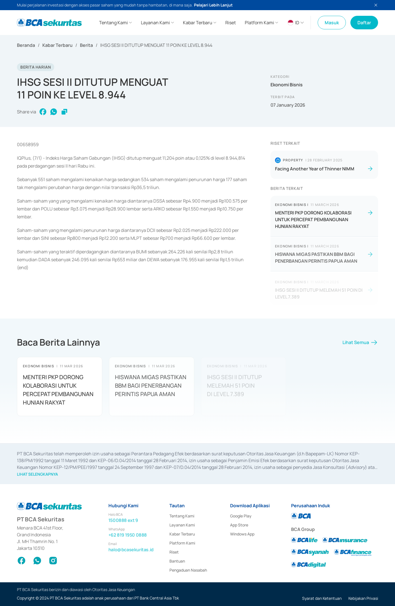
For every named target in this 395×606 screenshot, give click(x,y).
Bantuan (177, 561)
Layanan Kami (182, 525)
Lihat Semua (360, 345)
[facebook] (43, 111)
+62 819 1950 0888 (127, 535)
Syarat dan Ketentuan (322, 598)
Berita (86, 45)
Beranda (26, 45)
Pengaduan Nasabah (188, 570)
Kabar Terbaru (57, 45)
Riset (174, 552)
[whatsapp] (54, 112)
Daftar (364, 22)
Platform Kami (182, 543)
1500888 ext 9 (123, 520)
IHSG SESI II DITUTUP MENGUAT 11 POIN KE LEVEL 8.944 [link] (156, 45)
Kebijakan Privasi (363, 598)
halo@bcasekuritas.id (131, 549)
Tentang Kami (181, 516)
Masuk (332, 22)
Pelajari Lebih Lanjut (213, 5)
